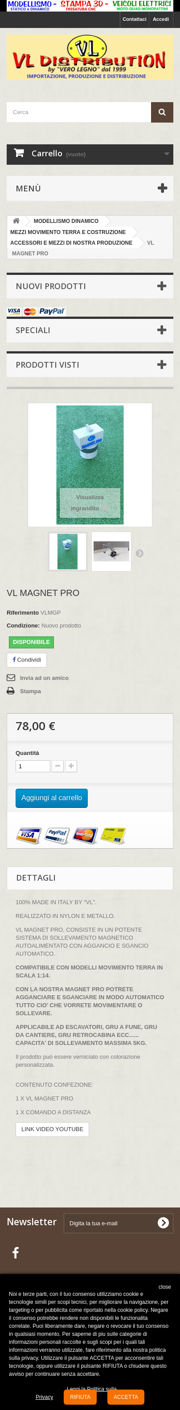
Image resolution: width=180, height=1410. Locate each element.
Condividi (26, 659)
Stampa (30, 691)
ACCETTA (126, 1397)
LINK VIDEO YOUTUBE (52, 1129)
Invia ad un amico (44, 678)
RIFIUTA (80, 1397)
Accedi (161, 19)
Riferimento (23, 612)
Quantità (27, 753)
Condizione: (23, 625)
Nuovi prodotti (51, 286)
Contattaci (135, 19)
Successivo (139, 552)
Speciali (33, 330)
